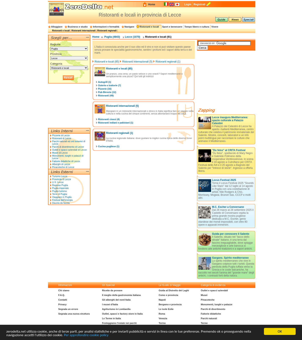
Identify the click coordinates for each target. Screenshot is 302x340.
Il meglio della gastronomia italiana (121, 295)
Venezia (163, 318)
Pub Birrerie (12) (107, 92)
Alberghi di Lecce (61, 164)
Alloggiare (57, 26)
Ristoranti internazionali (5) (137, 61)
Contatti (62, 299)
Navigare (129, 26)
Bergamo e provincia (170, 304)
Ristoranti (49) (106, 95)
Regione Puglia (60, 185)
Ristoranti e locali (149, 26)
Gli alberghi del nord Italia (116, 299)
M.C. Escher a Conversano (228, 206)
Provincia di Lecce (61, 179)
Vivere (214, 26)
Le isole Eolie (166, 309)
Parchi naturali (209, 318)
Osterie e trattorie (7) (109, 85)
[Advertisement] (228, 80)
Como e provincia (168, 295)
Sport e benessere (172, 26)
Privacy (62, 304)
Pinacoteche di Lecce (63, 167)
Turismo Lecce (59, 176)
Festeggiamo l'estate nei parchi (119, 323)
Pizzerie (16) (105, 88)
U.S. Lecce (58, 182)
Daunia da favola (61, 203)
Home (151, 4)
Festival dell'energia (62, 200)
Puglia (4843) (112, 36)
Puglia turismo (59, 191)
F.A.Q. (61, 295)
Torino (162, 323)
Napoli (162, 299)
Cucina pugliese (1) (108, 146)
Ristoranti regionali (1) (168, 61)
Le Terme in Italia (111, 318)
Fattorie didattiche (211, 313)
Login (187, 4)
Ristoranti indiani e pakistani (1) (115, 122)
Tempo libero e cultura (196, 26)
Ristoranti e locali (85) (107, 61)
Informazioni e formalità (106, 26)
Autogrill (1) (104, 82)
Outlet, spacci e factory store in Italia (122, 313)
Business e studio (78, 26)
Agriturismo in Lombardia (116, 309)
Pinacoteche (208, 299)
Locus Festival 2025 (224, 180)
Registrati (199, 4)
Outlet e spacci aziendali (214, 290)
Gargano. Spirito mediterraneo (230, 257)
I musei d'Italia (110, 304)
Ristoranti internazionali (83, 30)
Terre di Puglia (59, 194)
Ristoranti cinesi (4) (109, 119)
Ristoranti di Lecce (61, 138)
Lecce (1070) (132, 36)
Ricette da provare (112, 290)
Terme (204, 323)
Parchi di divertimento (213, 309)
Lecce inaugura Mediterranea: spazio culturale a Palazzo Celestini (230, 120)
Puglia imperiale (60, 188)
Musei (204, 295)
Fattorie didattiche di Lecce (66, 161)
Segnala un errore (68, 309)
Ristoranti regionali (107, 30)
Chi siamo (64, 290)
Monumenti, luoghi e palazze (216, 304)
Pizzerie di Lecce (61, 135)
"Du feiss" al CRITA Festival (229, 150)
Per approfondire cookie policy (86, 335)
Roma (162, 313)
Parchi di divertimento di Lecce (68, 147)
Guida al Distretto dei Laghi (174, 290)
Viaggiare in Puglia (62, 197)
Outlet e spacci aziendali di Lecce (69, 149)
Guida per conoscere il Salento (230, 233)
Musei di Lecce (60, 152)
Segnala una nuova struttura (74, 313)
